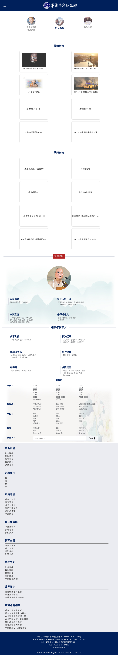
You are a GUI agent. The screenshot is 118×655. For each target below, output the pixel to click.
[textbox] (59, 438)
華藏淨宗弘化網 (60, 5)
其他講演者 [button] (24, 357)
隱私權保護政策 (59, 647)
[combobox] (65, 438)
